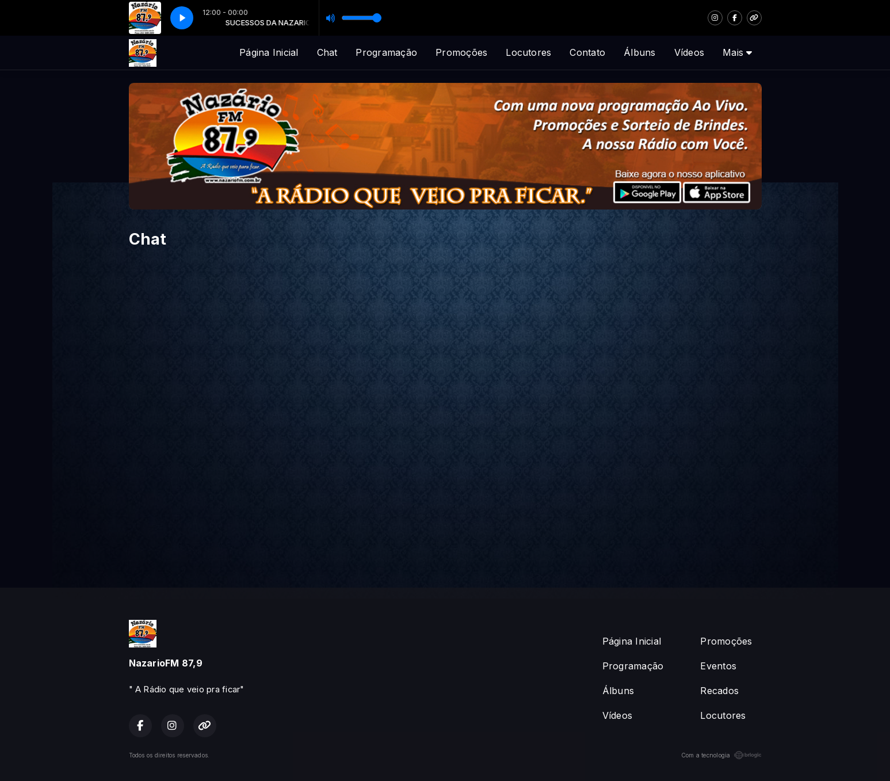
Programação (386, 52)
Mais (737, 52)
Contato (587, 52)
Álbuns (639, 52)
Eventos (718, 666)
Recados (719, 690)
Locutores (528, 52)
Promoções (461, 52)
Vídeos (689, 52)
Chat (327, 52)
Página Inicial (268, 52)
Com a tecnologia (721, 755)
